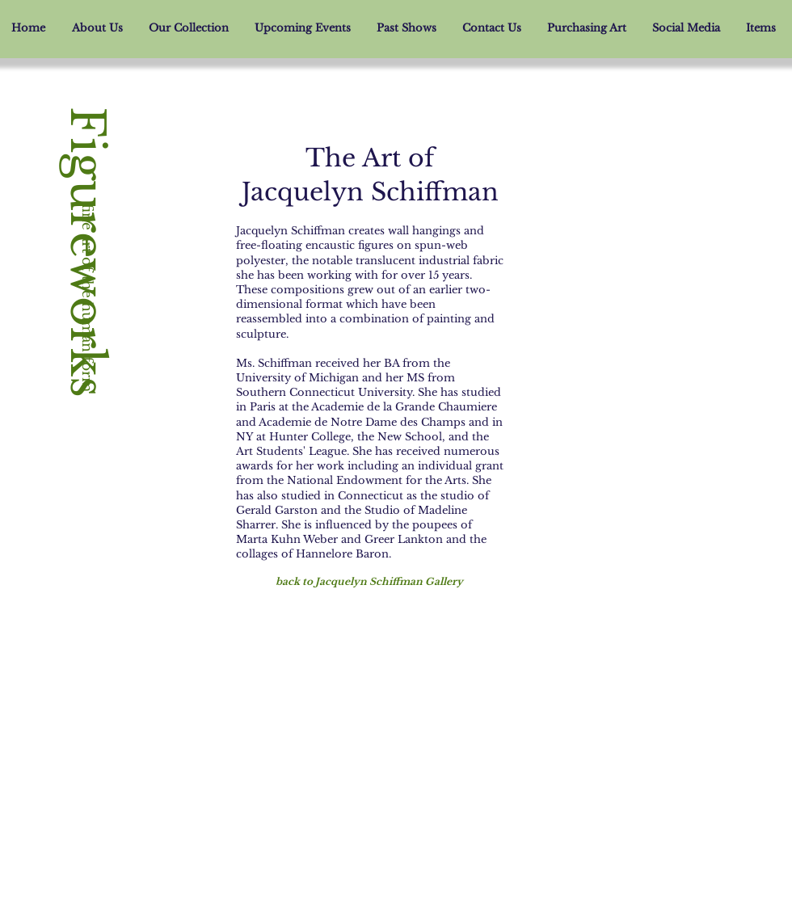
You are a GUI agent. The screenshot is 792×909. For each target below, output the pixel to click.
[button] (189, 28)
